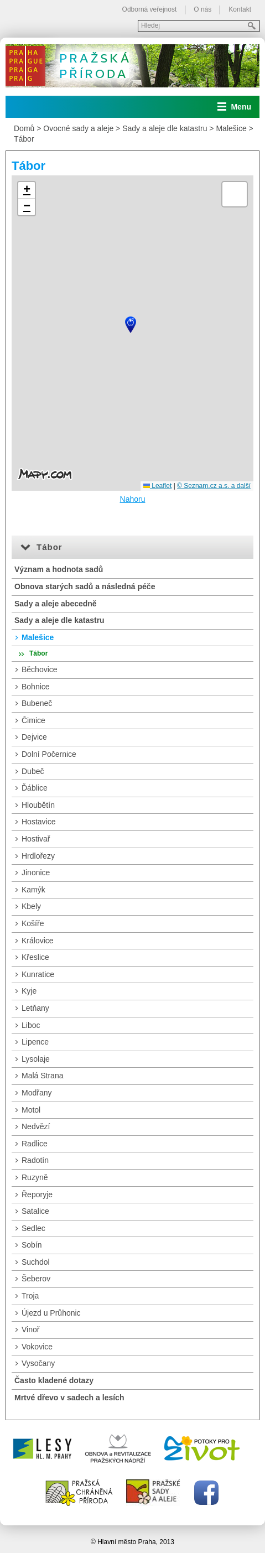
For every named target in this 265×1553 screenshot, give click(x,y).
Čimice (33, 720)
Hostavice (38, 821)
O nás (202, 9)
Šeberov (36, 1278)
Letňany (35, 1008)
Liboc (31, 1025)
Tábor (24, 138)
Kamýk (33, 889)
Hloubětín (38, 805)
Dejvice (34, 737)
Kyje (29, 990)
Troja (30, 1295)
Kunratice (38, 974)
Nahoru (133, 499)
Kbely (31, 906)
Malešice (231, 128)
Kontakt (239, 9)
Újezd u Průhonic (51, 1312)
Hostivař (36, 838)
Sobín (32, 1244)
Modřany (36, 1092)
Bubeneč (37, 703)
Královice (38, 940)
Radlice (35, 1143)
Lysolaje (36, 1059)
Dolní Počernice (49, 754)
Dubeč (33, 771)
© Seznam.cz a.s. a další (214, 486)
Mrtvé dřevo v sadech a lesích (69, 1397)
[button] (130, 324)
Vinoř (30, 1329)
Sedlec (33, 1228)
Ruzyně (35, 1177)
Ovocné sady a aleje (78, 128)
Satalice (35, 1211)
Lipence (35, 1041)
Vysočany (38, 1363)
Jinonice (36, 872)
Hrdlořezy (38, 855)
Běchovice (40, 669)
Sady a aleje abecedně (55, 603)
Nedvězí (36, 1126)
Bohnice (36, 686)
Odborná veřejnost (149, 9)
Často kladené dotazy (53, 1380)
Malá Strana (42, 1075)
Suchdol (36, 1262)
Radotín (35, 1160)
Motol (31, 1109)
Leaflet (157, 486)
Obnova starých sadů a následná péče (84, 586)
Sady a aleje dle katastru (164, 128)
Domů (24, 128)
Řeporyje (37, 1194)
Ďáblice (35, 787)
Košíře (33, 923)
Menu (241, 106)
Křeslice (35, 957)
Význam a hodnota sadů (58, 569)
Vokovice (37, 1346)
